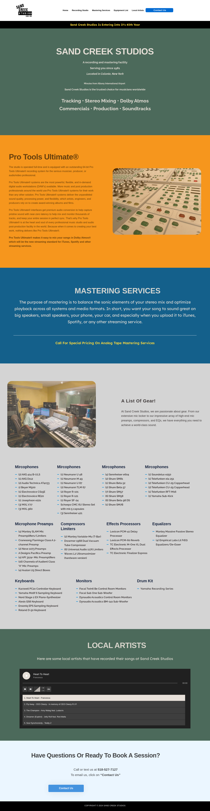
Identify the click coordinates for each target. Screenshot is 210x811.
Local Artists (138, 10)
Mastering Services (101, 10)
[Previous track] (25, 689)
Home (65, 10)
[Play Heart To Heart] (26, 676)
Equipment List (121, 10)
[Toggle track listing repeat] (48, 689)
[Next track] (30, 689)
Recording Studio (80, 10)
